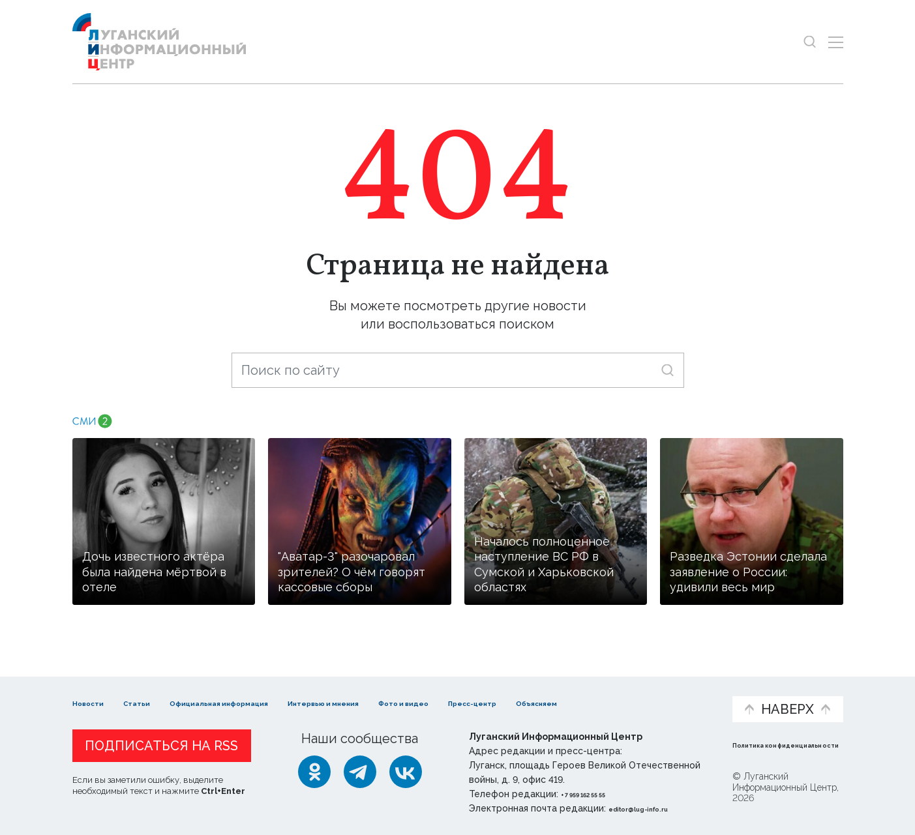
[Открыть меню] (835, 42)
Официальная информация (233, 696)
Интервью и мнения (384, 696)
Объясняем (681, 689)
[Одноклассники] (314, 771)
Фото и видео (491, 696)
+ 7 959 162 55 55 (598, 794)
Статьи (157, 689)
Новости (95, 689)
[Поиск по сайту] (458, 370)
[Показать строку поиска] (809, 42)
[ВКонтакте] (405, 771)
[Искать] (667, 370)
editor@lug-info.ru (652, 808)
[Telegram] (360, 771)
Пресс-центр (581, 696)
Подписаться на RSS (161, 746)
